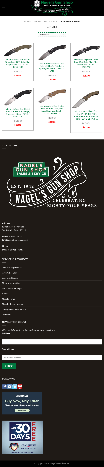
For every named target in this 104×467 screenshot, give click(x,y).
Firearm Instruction (11, 283)
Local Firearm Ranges (12, 288)
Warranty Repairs (10, 277)
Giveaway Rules (9, 272)
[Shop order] (52, 34)
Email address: (8, 349)
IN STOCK (18, 71)
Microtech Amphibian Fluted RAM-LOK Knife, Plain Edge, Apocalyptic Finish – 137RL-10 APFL (52, 67)
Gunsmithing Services (12, 267)
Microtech (50, 21)
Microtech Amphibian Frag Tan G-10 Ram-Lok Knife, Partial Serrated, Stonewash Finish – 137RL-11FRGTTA (86, 115)
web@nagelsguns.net (18, 240)
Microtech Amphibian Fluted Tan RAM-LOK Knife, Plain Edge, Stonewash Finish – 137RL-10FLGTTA (52, 110)
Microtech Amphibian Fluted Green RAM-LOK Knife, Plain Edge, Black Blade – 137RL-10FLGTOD (17, 63)
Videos (5, 293)
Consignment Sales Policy (14, 309)
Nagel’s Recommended (12, 304)
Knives (37, 21)
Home (27, 21)
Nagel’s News (8, 298)
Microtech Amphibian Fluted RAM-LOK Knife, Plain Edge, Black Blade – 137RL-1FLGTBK (86, 63)
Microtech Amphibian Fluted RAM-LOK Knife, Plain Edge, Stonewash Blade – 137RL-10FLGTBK (18, 113)
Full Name (6, 333)
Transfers (6, 314)
